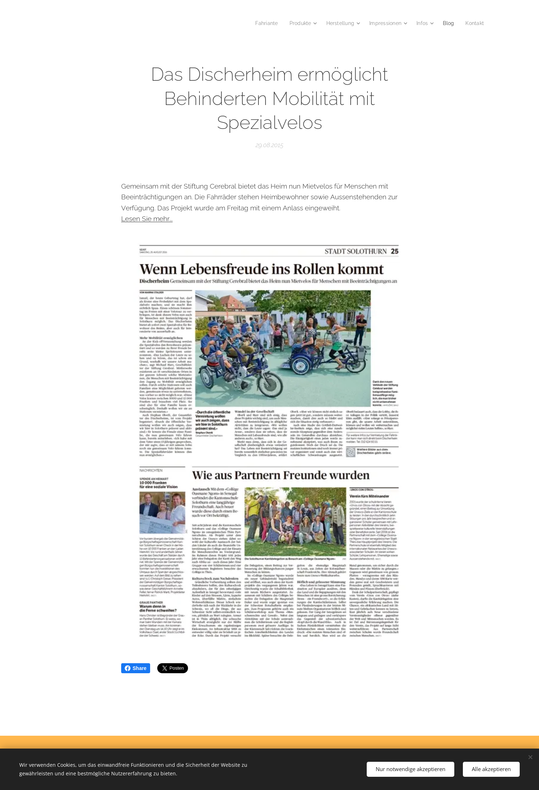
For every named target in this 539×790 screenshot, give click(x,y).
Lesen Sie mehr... (147, 218)
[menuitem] (260, 23)
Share (136, 668)
